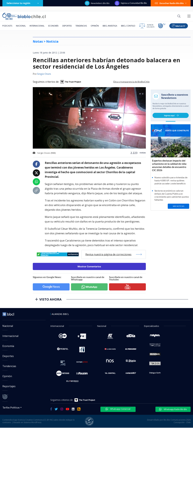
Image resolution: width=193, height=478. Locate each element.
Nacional (21, 25)
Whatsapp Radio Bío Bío (173, 409)
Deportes (67, 25)
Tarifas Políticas (11, 407)
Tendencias (81, 25)
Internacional (37, 25)
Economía (53, 25)
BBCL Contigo (128, 25)
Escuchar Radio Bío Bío (170, 3)
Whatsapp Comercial (118, 408)
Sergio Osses (44, 74)
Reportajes (9, 386)
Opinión (95, 25)
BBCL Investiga (110, 25)
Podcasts (7, 25)
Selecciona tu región (23, 3)
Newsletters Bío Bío (97, 3)
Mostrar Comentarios (89, 266)
